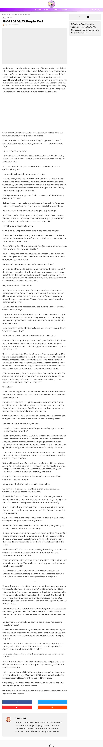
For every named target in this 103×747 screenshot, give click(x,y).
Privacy (64, 10)
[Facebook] (89, 10)
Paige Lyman (8, 24)
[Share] (10, 702)
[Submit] (59, 702)
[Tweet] (26, 702)
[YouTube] (95, 10)
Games (46, 10)
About (55, 10)
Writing (4, 17)
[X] (92, 10)
